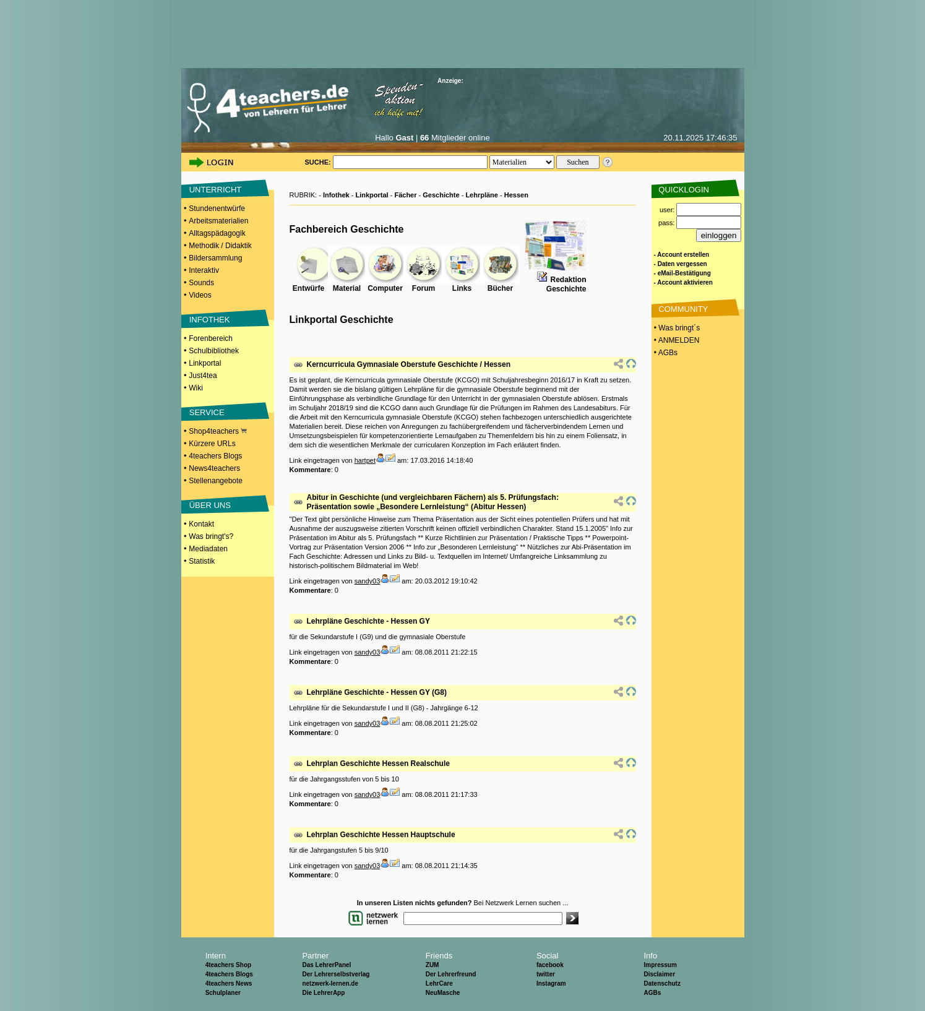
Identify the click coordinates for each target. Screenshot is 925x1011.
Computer (385, 288)
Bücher (500, 288)
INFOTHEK (209, 319)
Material (347, 288)
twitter (545, 974)
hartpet (365, 460)
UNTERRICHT (215, 189)
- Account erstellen (682, 254)
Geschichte (441, 195)
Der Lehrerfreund (451, 974)
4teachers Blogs (215, 456)
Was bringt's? (211, 536)
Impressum (659, 965)
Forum (423, 288)
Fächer (405, 195)
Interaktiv (204, 270)
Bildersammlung (215, 258)
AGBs (652, 992)
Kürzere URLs (212, 443)
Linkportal (205, 363)
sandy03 (368, 581)
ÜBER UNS (210, 505)
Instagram (551, 983)
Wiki (196, 388)
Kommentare (310, 469)
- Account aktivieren (683, 282)
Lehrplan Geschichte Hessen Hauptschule (381, 834)
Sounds (201, 282)
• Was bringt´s (676, 328)
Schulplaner (223, 992)
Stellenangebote (216, 480)
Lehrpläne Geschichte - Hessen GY (368, 621)
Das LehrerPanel (326, 965)
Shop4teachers (218, 431)
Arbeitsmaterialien (218, 221)
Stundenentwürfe (217, 208)
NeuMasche (443, 992)
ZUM (432, 965)
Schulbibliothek (214, 350)
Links (461, 288)
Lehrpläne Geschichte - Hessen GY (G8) (377, 692)
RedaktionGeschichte (566, 284)
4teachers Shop (228, 965)
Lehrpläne (481, 195)
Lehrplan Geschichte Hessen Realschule (378, 763)
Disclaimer (659, 974)
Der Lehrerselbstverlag (335, 974)
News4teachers (214, 468)
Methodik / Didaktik (220, 245)
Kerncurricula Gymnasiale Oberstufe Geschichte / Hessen (408, 364)
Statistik (202, 561)
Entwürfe (308, 288)
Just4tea (203, 375)
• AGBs (665, 352)
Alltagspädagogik (217, 233)
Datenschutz (661, 983)
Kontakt (201, 524)
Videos (200, 295)
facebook (550, 965)
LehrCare (439, 983)
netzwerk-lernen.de (330, 983)
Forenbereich (211, 338)
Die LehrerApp (323, 992)
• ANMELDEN (676, 340)
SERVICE (207, 412)
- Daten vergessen (680, 263)
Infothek (336, 195)
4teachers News (228, 983)
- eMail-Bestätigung (682, 273)
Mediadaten (208, 548)
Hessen (516, 195)
